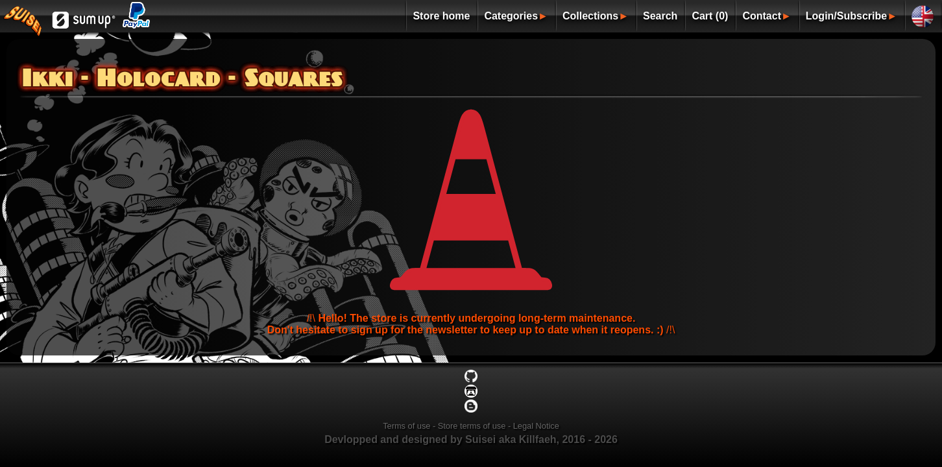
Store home (441, 15)
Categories (511, 15)
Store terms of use (472, 426)
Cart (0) (710, 15)
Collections (590, 15)
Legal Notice (536, 426)
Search (660, 15)
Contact (761, 15)
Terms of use (406, 426)
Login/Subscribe (846, 15)
